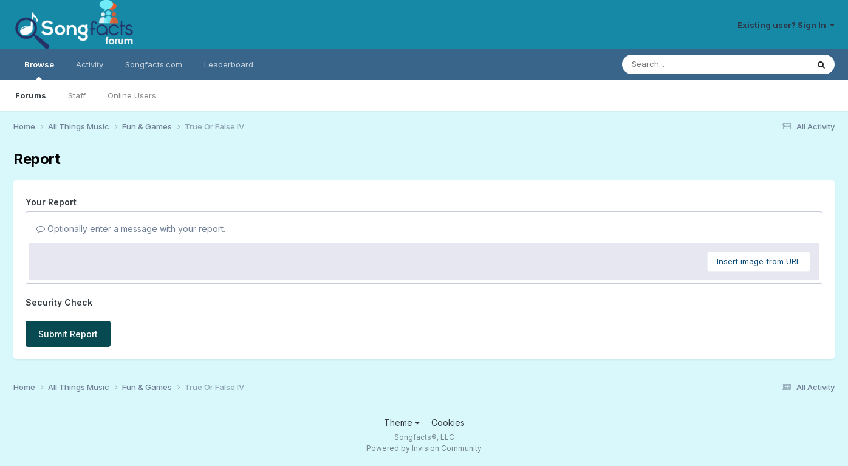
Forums (30, 95)
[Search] (682, 64)
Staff (77, 95)
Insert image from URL (759, 261)
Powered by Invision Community (424, 448)
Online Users (132, 95)
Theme (402, 422)
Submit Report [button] (68, 334)
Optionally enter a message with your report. (130, 229)
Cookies (448, 422)
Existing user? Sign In (786, 25)
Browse (39, 70)
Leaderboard (228, 64)
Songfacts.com (153, 64)
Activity (89, 64)
